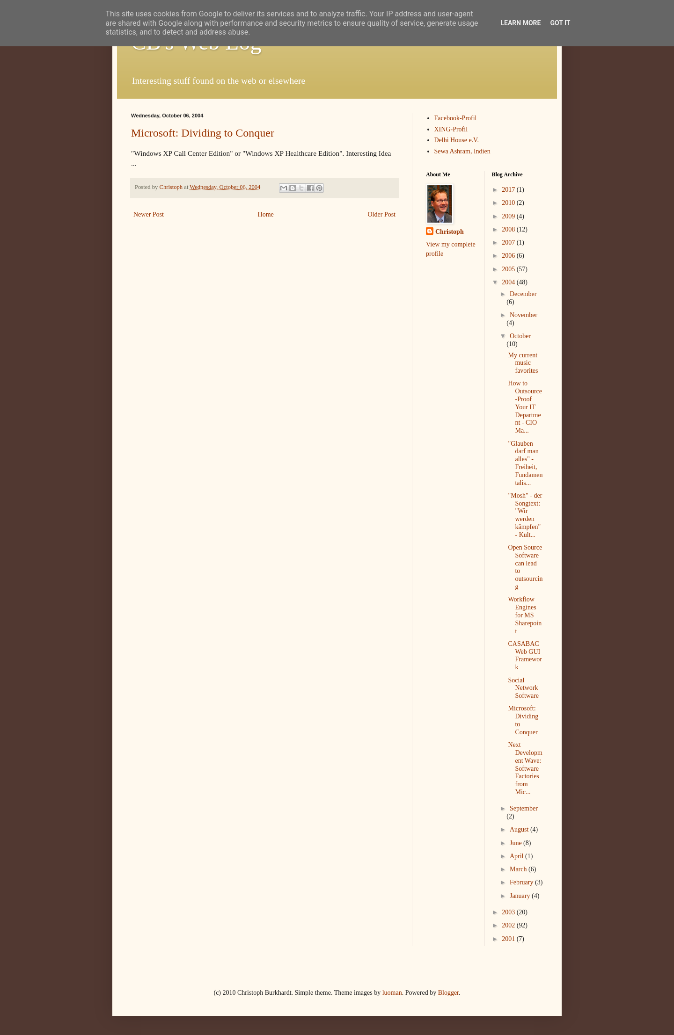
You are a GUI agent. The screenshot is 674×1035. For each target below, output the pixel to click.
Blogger (448, 992)
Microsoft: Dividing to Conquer (202, 133)
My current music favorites (523, 363)
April (517, 856)
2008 (509, 229)
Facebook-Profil (455, 118)
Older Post (382, 214)
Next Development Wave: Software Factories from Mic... (525, 768)
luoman (392, 992)
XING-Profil (451, 129)
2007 (509, 242)
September (524, 808)
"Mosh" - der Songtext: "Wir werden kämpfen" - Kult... (525, 515)
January (521, 895)
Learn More (520, 23)
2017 (509, 189)
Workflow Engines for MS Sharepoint (525, 615)
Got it (560, 23)
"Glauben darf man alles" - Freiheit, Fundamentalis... (525, 463)
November (523, 314)
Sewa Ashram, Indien (462, 151)
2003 (509, 912)
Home (266, 214)
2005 (509, 269)
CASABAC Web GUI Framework (525, 655)
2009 (509, 216)
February (522, 882)
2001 (509, 938)
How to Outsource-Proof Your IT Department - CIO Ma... (525, 407)
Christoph (449, 231)
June (516, 843)
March (519, 869)
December (523, 293)
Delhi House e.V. (456, 140)
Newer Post (148, 214)
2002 (509, 925)
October (520, 336)
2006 (509, 255)
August (520, 829)
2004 (509, 282)
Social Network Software (523, 688)
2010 (509, 202)
